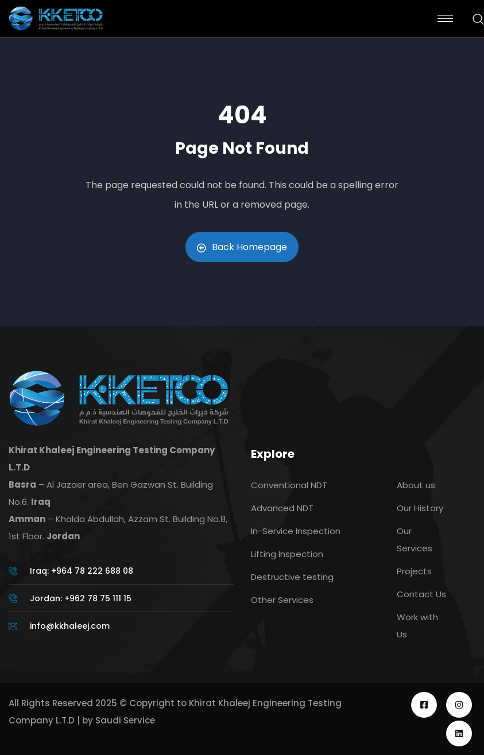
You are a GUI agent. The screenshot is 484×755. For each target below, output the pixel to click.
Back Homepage (242, 247)
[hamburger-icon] (445, 18)
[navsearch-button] (472, 20)
